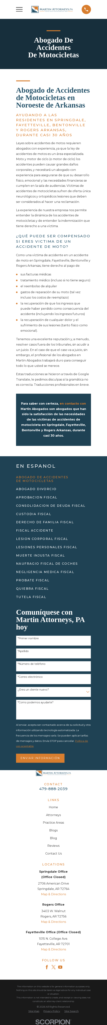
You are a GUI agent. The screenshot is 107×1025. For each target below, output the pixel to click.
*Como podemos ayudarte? (36, 702)
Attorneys (53, 815)
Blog (53, 838)
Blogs (53, 830)
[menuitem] (53, 479)
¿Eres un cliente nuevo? (33, 689)
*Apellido (23, 651)
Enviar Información (40, 758)
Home (53, 807)
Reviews (53, 846)
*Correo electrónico (30, 677)
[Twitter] (53, 967)
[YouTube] (60, 967)
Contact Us (53, 853)
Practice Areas (53, 822)
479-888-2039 (53, 789)
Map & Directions (53, 894)
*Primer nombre (28, 638)
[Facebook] (47, 967)
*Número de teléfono (31, 664)
